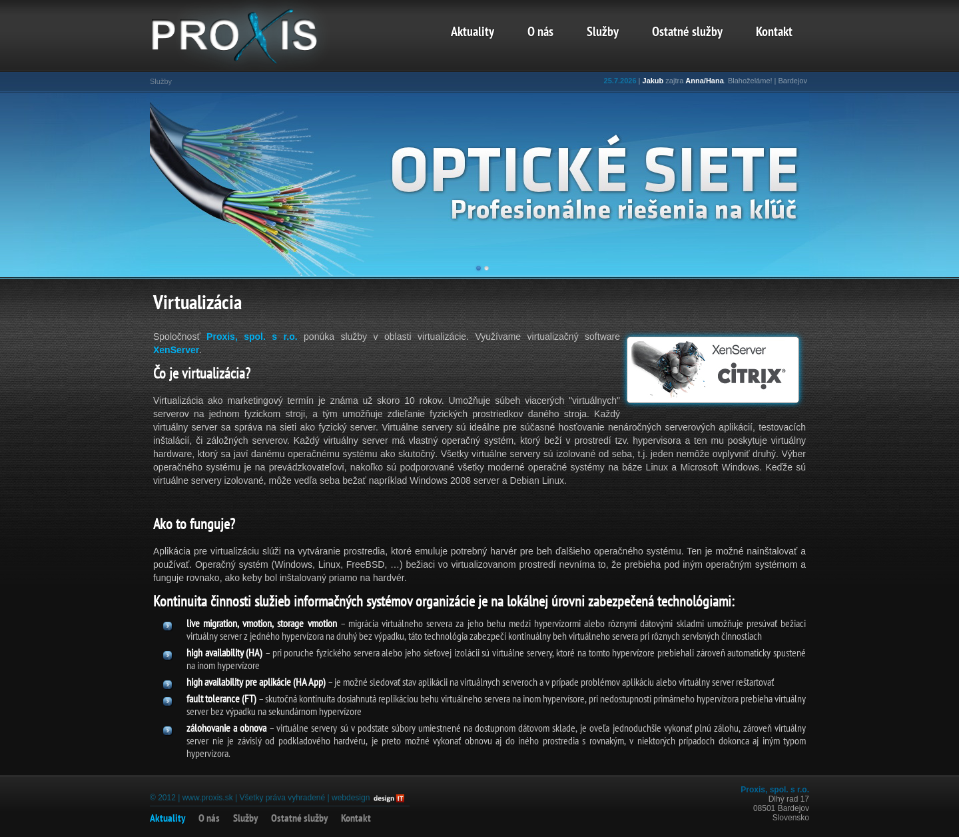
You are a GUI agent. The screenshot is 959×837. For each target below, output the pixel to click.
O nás (540, 33)
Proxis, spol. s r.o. (252, 336)
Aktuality (472, 33)
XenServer (176, 350)
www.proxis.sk (207, 797)
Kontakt (774, 33)
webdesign (351, 797)
